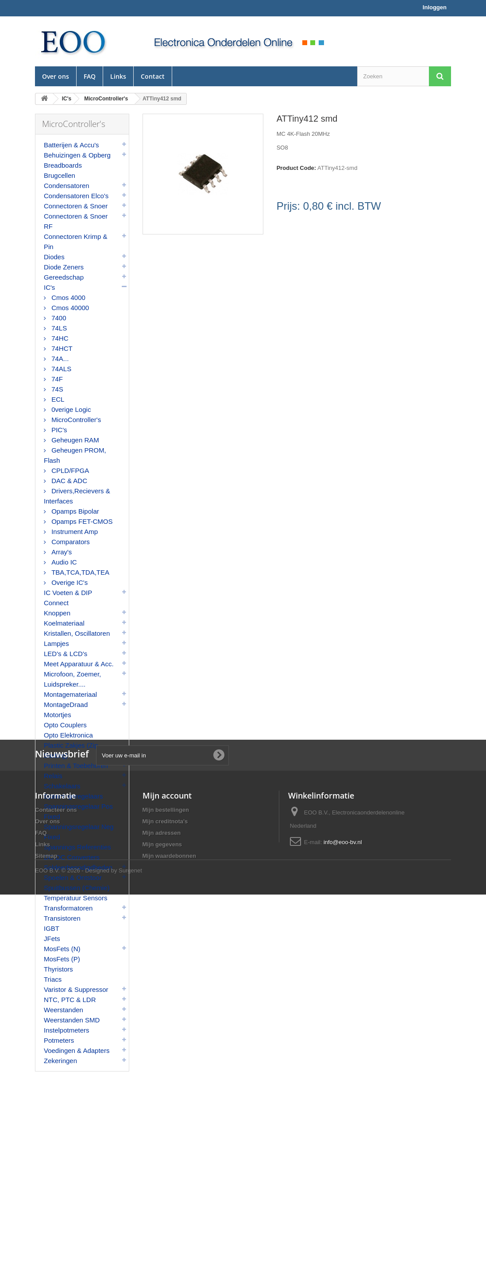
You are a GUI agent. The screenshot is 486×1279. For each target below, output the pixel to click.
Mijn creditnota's (165, 1188)
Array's (61, 552)
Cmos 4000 (67, 297)
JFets (52, 938)
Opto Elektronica (68, 735)
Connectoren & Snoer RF (76, 221)
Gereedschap (64, 277)
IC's (49, 287)
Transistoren (62, 918)
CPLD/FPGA (69, 470)
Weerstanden (63, 1010)
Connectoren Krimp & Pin (75, 241)
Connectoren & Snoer (76, 206)
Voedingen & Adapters (76, 1050)
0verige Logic (70, 409)
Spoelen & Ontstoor (73, 877)
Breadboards (63, 165)
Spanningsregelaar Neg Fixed (79, 832)
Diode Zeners (64, 267)
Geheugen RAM (74, 440)
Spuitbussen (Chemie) (76, 887)
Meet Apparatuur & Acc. (79, 664)
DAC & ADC (68, 480)
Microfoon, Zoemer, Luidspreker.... (72, 679)
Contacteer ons (56, 1177)
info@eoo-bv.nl (343, 1209)
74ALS (60, 369)
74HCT (61, 348)
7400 (58, 318)
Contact (153, 76)
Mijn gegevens (162, 1211)
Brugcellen (59, 175)
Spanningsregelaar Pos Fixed (78, 811)
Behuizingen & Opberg (77, 155)
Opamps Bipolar (74, 511)
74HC (59, 338)
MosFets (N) (62, 949)
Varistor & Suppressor (76, 989)
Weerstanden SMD (72, 1020)
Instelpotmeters (66, 1030)
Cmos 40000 (69, 307)
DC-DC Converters (72, 857)
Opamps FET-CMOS (81, 521)
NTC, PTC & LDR (70, 999)
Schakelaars (62, 786)
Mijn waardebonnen (169, 1223)
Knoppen (57, 613)
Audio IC (63, 562)
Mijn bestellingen (166, 1177)
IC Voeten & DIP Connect (68, 598)
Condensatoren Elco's (76, 196)
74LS (58, 328)
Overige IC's (69, 582)
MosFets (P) (62, 959)
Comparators (70, 541)
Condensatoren (66, 185)
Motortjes (57, 714)
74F (56, 379)
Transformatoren (68, 908)
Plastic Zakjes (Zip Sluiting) (71, 750)
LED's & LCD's (65, 653)
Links (118, 76)
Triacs (53, 979)
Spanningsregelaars (73, 796)
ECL (57, 399)
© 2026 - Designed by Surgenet (102, 1255)
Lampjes (56, 643)
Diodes (54, 257)
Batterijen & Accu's (71, 145)
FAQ (90, 76)
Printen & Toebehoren (76, 765)
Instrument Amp (74, 531)
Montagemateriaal (70, 694)
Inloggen (435, 7)
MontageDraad (66, 704)
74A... (59, 358)
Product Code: (296, 168)
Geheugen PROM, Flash (75, 455)
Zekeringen (60, 1060)
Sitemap (46, 1223)
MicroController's (75, 419)
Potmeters (59, 1040)
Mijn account (167, 1162)
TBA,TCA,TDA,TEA (79, 572)
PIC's (58, 430)
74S (56, 389)
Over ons (55, 76)
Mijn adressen (162, 1200)
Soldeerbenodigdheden (78, 867)
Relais (53, 776)
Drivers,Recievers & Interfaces (77, 496)
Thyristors (58, 969)
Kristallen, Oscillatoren (77, 633)
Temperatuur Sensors (75, 898)
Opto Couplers (65, 725)
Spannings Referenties (77, 847)
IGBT (51, 928)
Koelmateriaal (64, 623)
